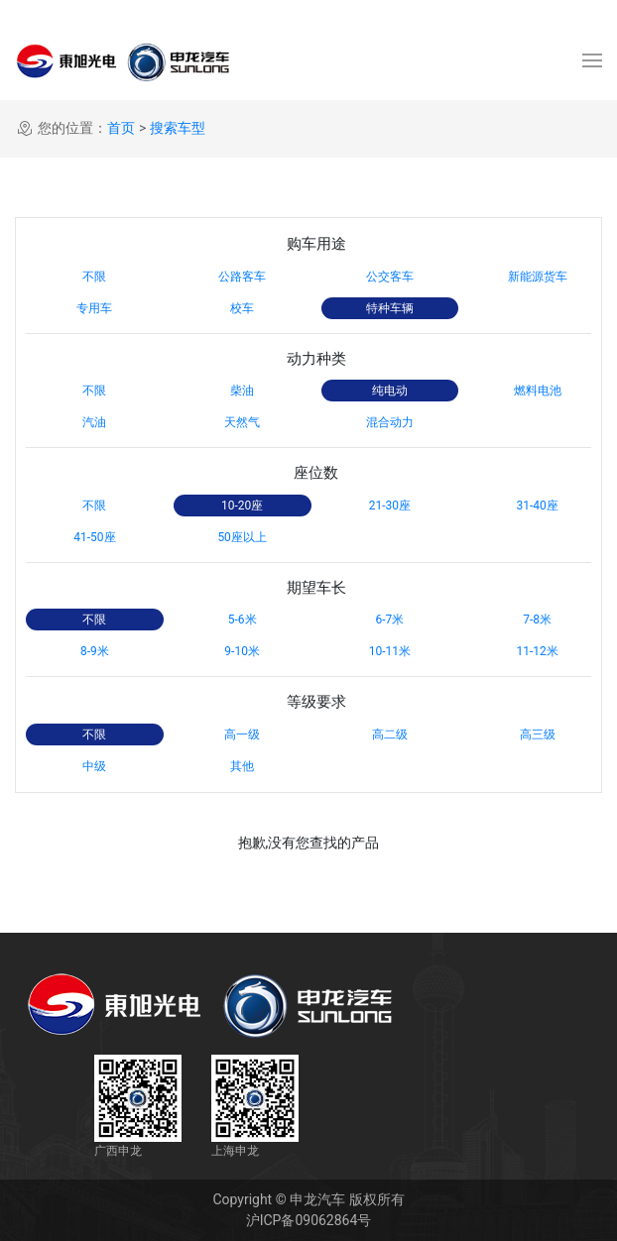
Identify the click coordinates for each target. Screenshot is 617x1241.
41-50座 (94, 537)
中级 (94, 766)
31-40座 (536, 505)
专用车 (94, 308)
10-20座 (242, 505)
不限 (94, 276)
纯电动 (390, 390)
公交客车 (390, 276)
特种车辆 (390, 308)
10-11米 (390, 651)
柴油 (242, 390)
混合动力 (390, 422)
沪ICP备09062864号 (309, 1220)
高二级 (390, 734)
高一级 (242, 734)
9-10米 (242, 651)
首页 (121, 128)
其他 (242, 766)
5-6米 (242, 619)
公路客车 (242, 276)
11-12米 (536, 651)
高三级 (537, 734)
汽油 (94, 422)
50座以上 (242, 537)
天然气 (242, 422)
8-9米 (94, 651)
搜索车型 (177, 128)
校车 (242, 308)
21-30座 (390, 505)
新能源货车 (537, 276)
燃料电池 (537, 390)
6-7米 (389, 619)
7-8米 (537, 619)
